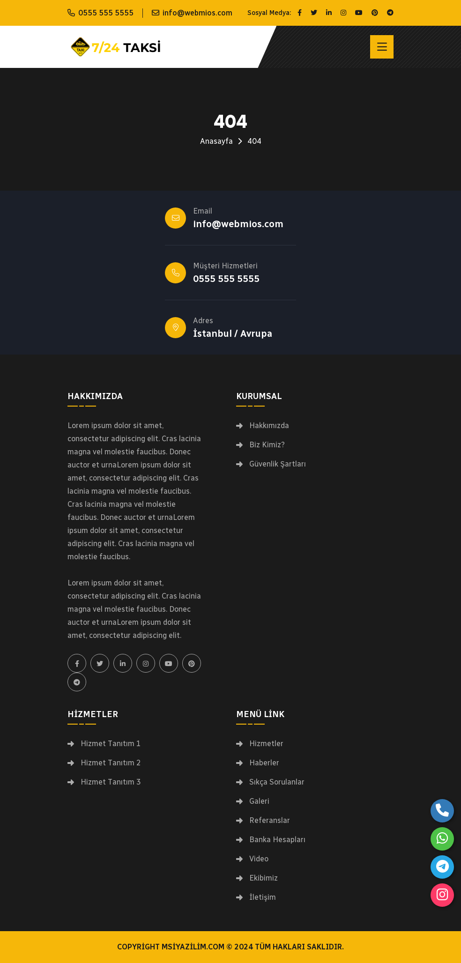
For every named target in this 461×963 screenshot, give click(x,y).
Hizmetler (266, 744)
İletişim (262, 897)
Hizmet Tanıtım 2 (111, 763)
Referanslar (269, 820)
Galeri (259, 801)
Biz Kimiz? (267, 445)
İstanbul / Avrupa (232, 333)
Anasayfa (216, 141)
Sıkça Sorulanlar (277, 782)
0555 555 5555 (106, 12)
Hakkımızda (269, 426)
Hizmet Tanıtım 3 (111, 782)
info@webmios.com (197, 12)
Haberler (264, 763)
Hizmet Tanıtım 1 (111, 744)
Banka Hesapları (277, 840)
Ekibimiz (263, 878)
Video (258, 859)
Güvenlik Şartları (277, 464)
